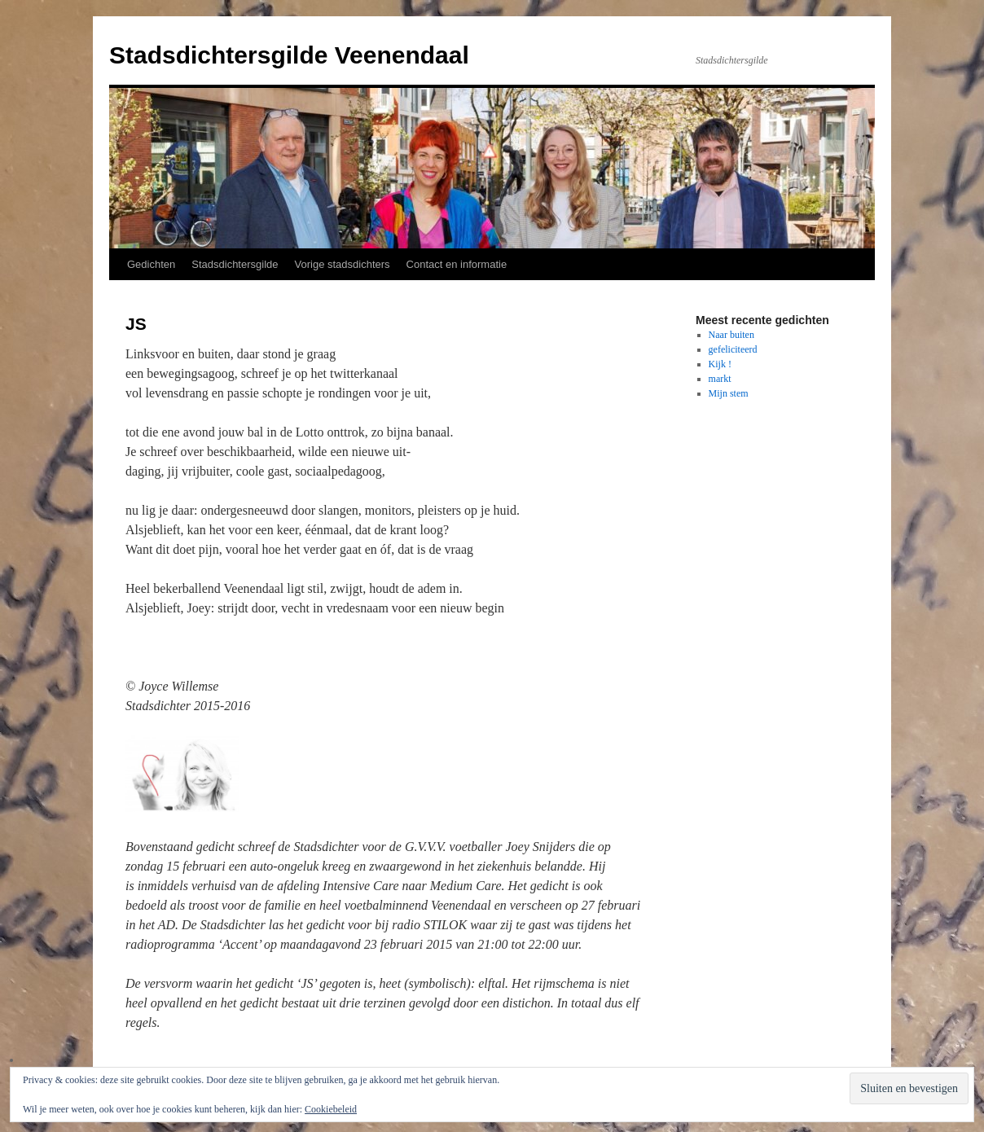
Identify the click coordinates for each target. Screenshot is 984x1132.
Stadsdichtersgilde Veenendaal (289, 55)
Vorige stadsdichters (342, 264)
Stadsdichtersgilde (234, 264)
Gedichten (151, 264)
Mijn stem (729, 393)
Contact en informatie (456, 264)
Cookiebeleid (331, 1109)
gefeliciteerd (733, 349)
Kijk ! (720, 364)
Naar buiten (731, 334)
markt (720, 378)
